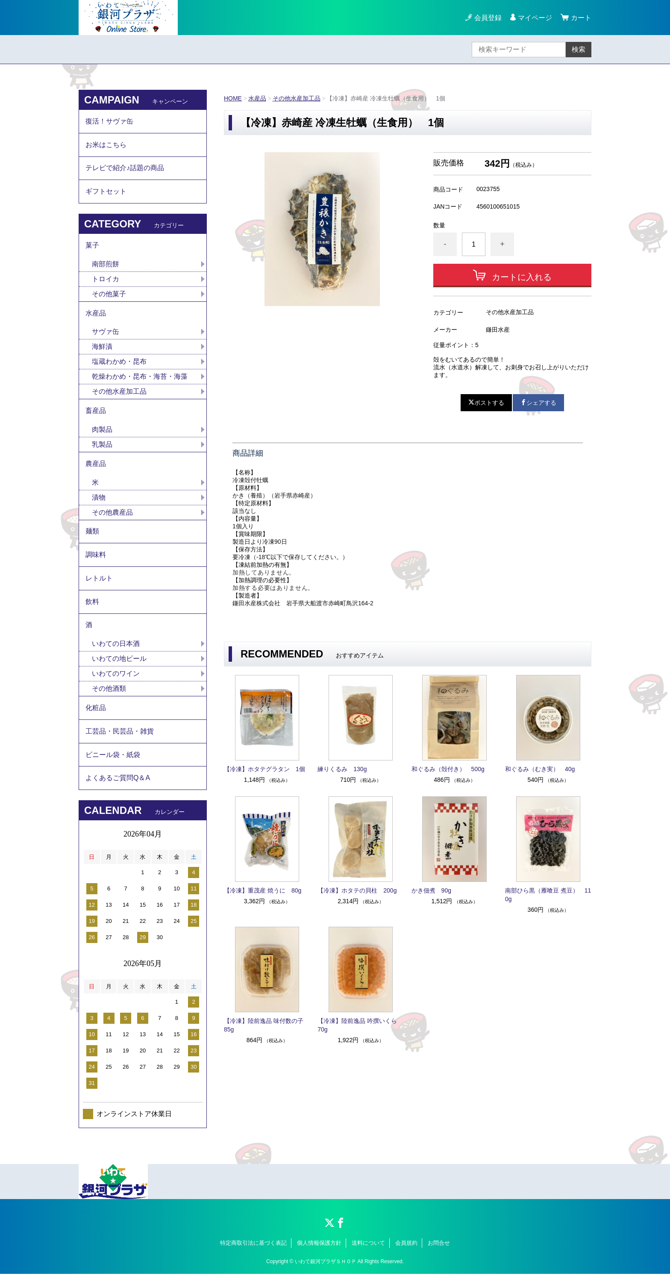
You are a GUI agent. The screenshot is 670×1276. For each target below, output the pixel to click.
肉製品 (102, 430)
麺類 (92, 532)
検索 (578, 49)
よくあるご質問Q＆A (117, 780)
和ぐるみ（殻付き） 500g (448, 769)
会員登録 (488, 17)
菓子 (92, 245)
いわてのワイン (116, 675)
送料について (368, 1245)
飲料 (92, 603)
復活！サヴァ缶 (109, 121)
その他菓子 (109, 294)
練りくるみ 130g (342, 769)
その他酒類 (109, 690)
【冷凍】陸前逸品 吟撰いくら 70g (360, 1025)
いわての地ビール (119, 660)
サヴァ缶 (105, 332)
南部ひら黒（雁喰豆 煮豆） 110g (548, 894)
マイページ (535, 17)
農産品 (95, 464)
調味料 (95, 556)
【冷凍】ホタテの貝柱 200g (357, 890)
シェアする (538, 402)
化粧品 (95, 709)
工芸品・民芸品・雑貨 (119, 733)
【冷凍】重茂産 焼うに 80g (262, 890)
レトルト (99, 579)
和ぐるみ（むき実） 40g (540, 769)
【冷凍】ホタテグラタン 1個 (264, 769)
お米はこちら (105, 144)
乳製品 (102, 445)
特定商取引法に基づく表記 (253, 1245)
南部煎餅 (105, 264)
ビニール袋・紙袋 (112, 756)
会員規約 (406, 1245)
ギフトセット (105, 191)
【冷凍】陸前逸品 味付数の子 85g (266, 1025)
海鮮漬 (102, 347)
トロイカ (105, 279)
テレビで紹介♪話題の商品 (124, 168)
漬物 (99, 498)
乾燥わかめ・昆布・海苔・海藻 (140, 377)
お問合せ (439, 1245)
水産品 (257, 98)
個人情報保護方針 (319, 1245)
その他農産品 (112, 513)
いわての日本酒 (116, 645)
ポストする (486, 402)
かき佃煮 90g (431, 890)
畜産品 (95, 411)
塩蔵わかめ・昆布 (119, 362)
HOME (233, 98)
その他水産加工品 (296, 98)
